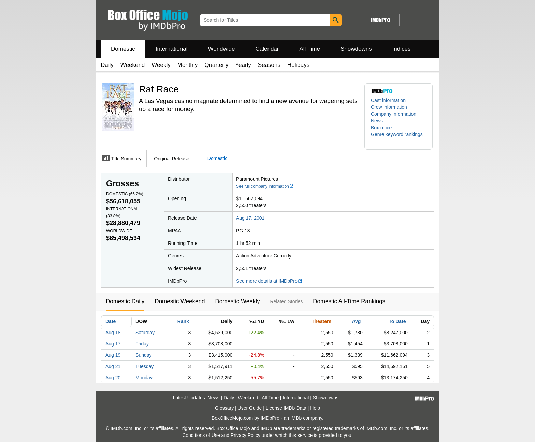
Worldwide (221, 49)
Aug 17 (112, 344)
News (377, 120)
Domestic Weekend (180, 301)
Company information (393, 114)
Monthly (187, 65)
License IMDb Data (286, 408)
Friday (142, 344)
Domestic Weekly (237, 301)
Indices (401, 49)
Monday (144, 377)
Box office (381, 127)
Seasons (269, 65)
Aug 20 (112, 377)
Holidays (298, 65)
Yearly (243, 65)
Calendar (267, 49)
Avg (356, 321)
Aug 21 (112, 366)
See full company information (265, 186)
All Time (310, 49)
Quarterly (216, 65)
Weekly (160, 65)
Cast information (388, 100)
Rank (183, 321)
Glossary (224, 408)
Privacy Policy (245, 435)
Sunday (143, 355)
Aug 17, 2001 (250, 218)
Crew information (389, 107)
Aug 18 (112, 332)
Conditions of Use (201, 435)
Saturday (145, 332)
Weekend (132, 65)
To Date (397, 321)
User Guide (250, 408)
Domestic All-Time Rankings (349, 301)
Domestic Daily (125, 301)
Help (315, 408)
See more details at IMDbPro (269, 281)
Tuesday (144, 366)
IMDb (296, 418)
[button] (398, 138)
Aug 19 (112, 355)
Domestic (123, 49)
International (172, 49)
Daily (107, 65)
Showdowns (356, 49)
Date (110, 321)
